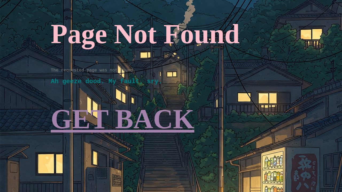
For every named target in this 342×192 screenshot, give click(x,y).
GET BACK (122, 119)
